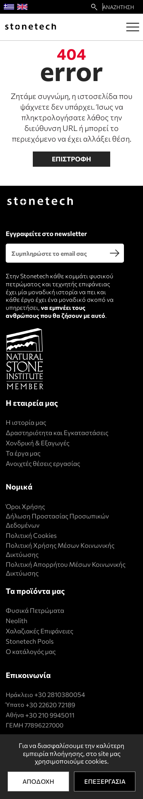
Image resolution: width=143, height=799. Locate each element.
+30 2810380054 (59, 695)
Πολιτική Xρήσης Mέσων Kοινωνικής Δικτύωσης (60, 549)
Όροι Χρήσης (25, 506)
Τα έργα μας (23, 453)
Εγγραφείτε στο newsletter (46, 234)
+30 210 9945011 (49, 715)
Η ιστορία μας (26, 422)
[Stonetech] (30, 27)
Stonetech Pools (30, 641)
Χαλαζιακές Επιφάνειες (39, 631)
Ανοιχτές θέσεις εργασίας (43, 463)
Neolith (16, 621)
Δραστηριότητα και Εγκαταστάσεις (57, 433)
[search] (114, 253)
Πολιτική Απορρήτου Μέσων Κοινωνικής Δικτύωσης (65, 568)
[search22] (94, 6)
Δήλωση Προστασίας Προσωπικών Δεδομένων (57, 520)
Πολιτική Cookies (31, 535)
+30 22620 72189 (50, 705)
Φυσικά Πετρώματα (35, 610)
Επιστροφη (71, 159)
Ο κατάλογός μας (31, 651)
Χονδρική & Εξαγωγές (37, 443)
